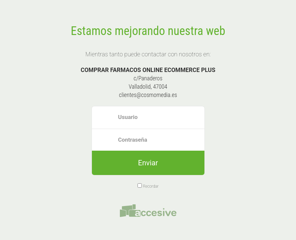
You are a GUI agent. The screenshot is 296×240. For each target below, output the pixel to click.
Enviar (148, 163)
